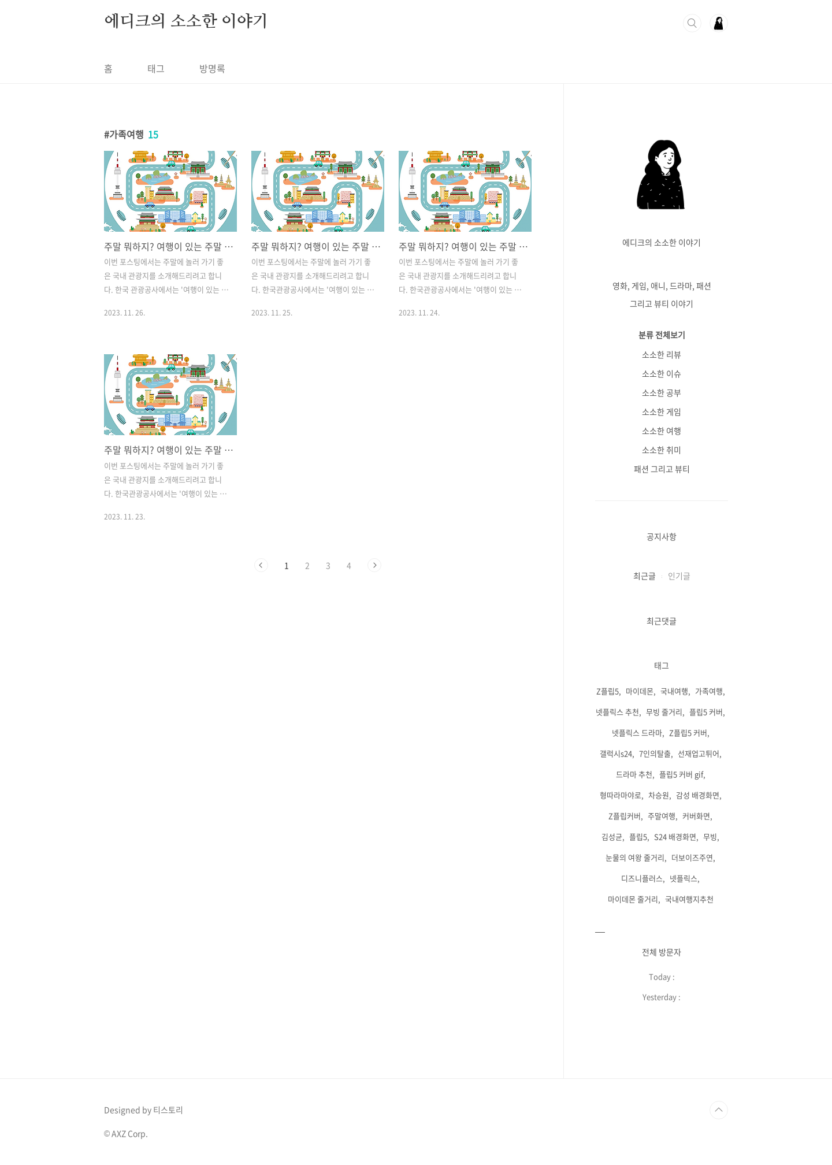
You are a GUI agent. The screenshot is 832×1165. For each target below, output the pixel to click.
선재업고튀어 (698, 753)
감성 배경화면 (697, 794)
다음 (374, 565)
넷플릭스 (683, 878)
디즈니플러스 (642, 878)
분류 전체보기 (661, 334)
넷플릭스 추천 (617, 711)
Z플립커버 (624, 815)
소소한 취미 (661, 449)
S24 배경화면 (675, 836)
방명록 (212, 68)
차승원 (658, 794)
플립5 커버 (706, 711)
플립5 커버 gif (681, 774)
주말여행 (661, 815)
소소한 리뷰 (661, 354)
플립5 (638, 836)
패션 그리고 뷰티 (662, 468)
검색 (692, 23)
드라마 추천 (634, 774)
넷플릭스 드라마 (637, 732)
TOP (719, 1110)
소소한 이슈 (661, 373)
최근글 (644, 575)
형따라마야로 (620, 794)
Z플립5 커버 (688, 732)
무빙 (710, 836)
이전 (261, 565)
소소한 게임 (661, 411)
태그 (156, 68)
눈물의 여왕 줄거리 (635, 857)
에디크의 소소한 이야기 (186, 22)
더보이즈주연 (692, 857)
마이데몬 (639, 690)
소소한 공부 (661, 392)
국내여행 (674, 690)
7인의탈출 (655, 753)
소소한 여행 (661, 430)
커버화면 (696, 815)
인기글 (679, 575)
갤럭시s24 (616, 753)
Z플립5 (607, 690)
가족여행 (709, 690)
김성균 (611, 836)
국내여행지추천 (689, 898)
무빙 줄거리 (664, 711)
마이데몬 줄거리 (633, 898)
